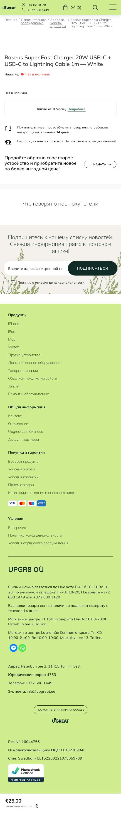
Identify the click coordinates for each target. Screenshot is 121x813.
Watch (13, 344)
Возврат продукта (23, 458)
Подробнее (77, 109)
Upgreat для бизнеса (25, 428)
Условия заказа (21, 466)
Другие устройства (24, 351)
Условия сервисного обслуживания (38, 539)
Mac (11, 336)
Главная (11, 20)
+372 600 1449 (38, 10)
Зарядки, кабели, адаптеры (58, 23)
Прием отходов (21, 481)
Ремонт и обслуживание (28, 390)
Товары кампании (23, 367)
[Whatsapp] (22, 645)
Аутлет (14, 383)
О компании (18, 420)
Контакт (15, 412)
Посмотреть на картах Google (60, 708)
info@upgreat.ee (41, 688)
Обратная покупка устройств (32, 375)
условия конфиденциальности (59, 289)
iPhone (13, 320)
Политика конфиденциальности (35, 532)
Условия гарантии (23, 474)
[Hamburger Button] (115, 7)
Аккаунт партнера (23, 436)
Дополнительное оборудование (34, 21)
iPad (11, 328)
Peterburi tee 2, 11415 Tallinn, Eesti (51, 663)
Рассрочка (17, 524)
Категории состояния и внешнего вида (41, 489)
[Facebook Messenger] (13, 645)
